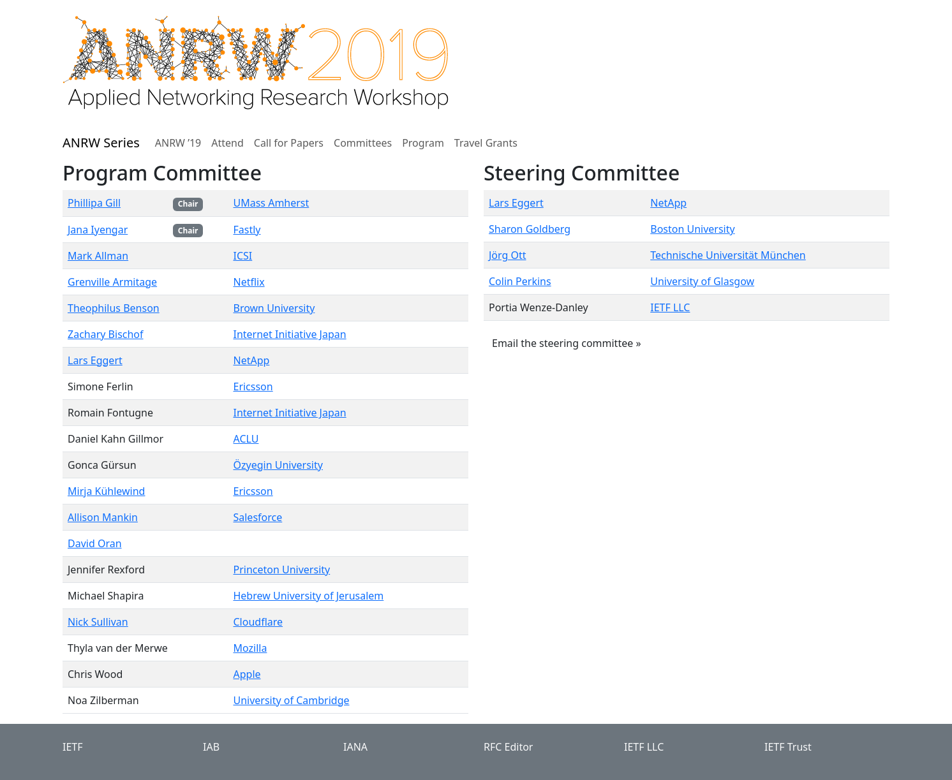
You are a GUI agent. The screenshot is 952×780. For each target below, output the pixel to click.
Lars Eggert (95, 360)
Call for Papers (289, 143)
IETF (73, 747)
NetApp (251, 360)
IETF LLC (670, 307)
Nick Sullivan (98, 622)
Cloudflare (258, 622)
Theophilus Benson (114, 308)
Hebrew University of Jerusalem (308, 596)
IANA (355, 747)
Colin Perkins (520, 281)
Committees (363, 143)
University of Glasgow (702, 281)
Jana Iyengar (98, 230)
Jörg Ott (507, 255)
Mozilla (250, 648)
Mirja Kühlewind (106, 491)
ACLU (245, 439)
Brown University (274, 308)
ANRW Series (101, 142)
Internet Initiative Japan (289, 334)
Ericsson (252, 386)
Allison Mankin (103, 517)
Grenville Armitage (112, 282)
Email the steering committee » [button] (566, 343)
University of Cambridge (291, 700)
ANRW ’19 (178, 143)
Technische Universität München (728, 255)
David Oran (95, 543)
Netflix (248, 282)
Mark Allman (98, 256)
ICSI (242, 256)
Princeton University (281, 570)
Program (423, 143)
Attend (227, 143)
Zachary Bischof (106, 334)
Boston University (692, 229)
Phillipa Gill (94, 203)
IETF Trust (788, 747)
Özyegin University (277, 465)
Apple (246, 674)
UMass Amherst (271, 203)
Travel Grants (485, 143)
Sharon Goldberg (529, 229)
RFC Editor (508, 747)
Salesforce (257, 517)
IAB (211, 747)
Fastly (246, 230)
